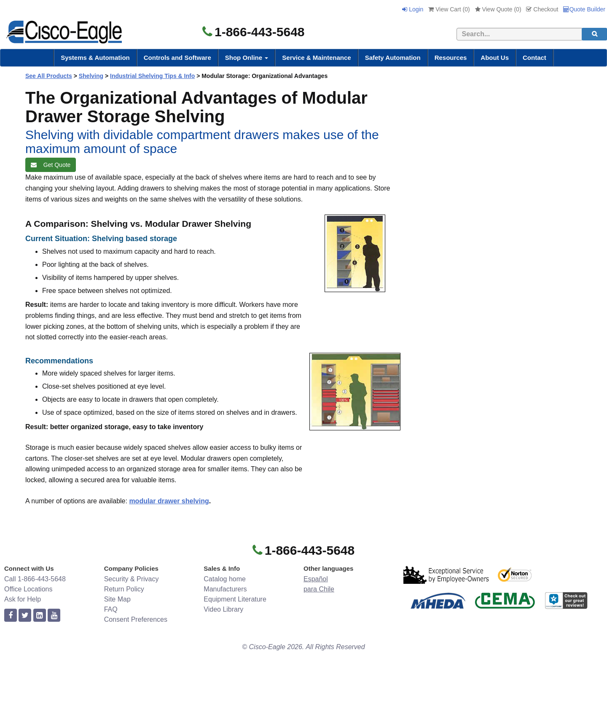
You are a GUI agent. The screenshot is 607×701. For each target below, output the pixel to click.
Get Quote (50, 164)
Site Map (117, 599)
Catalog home (225, 579)
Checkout (542, 9)
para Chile (319, 589)
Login (412, 9)
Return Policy (124, 589)
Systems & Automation (95, 57)
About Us (495, 57)
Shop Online (247, 57)
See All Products (48, 76)
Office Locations (28, 589)
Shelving (91, 76)
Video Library (223, 609)
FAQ (111, 609)
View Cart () (449, 9)
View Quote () (498, 9)
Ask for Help (22, 599)
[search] (594, 34)
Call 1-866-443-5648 (35, 579)
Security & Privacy (131, 579)
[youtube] (54, 615)
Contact (534, 57)
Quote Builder (584, 9)
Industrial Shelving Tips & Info (152, 76)
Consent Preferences (135, 619)
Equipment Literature (235, 599)
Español (316, 579)
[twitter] (25, 615)
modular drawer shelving (169, 501)
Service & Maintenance (316, 57)
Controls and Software (177, 57)
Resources (451, 57)
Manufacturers (225, 589)
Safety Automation (393, 57)
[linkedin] (39, 615)
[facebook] (10, 615)
